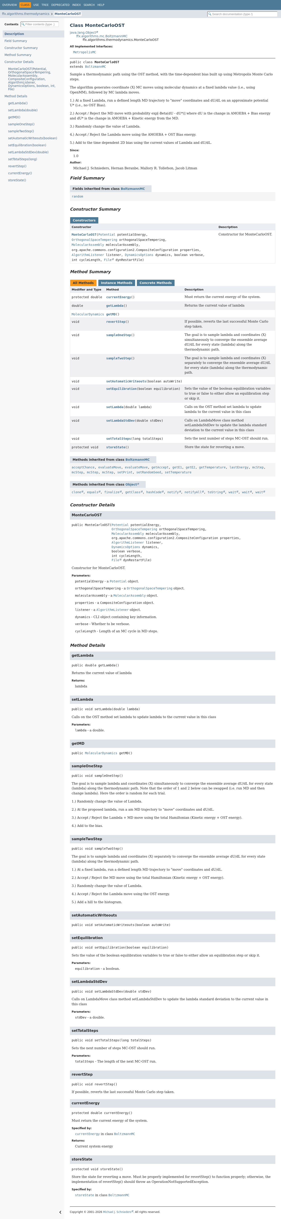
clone (76, 492)
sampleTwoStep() (21, 131)
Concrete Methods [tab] (156, 283)
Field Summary (16, 41)
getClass (132, 492)
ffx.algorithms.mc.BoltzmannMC (101, 36)
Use (36, 5)
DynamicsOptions (139, 255)
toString (215, 492)
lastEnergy (238, 467)
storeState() (17, 180)
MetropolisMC (84, 52)
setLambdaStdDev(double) (28, 152)
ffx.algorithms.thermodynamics (25, 14)
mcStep (258, 467)
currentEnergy (118, 297)
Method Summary (18, 55)
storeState (115, 447)
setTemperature (178, 472)
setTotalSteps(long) (22, 159)
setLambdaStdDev (120, 420)
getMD (111, 314)
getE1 (177, 467)
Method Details (16, 96)
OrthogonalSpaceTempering (94, 240)
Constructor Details (19, 62)
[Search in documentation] (242, 14)
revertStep (115, 321)
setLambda (114, 407)
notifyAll (193, 492)
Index (76, 5)
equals (93, 492)
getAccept (160, 467)
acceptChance (83, 467)
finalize (111, 492)
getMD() (14, 117)
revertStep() (17, 166)
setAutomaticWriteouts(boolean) (32, 138)
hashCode (153, 492)
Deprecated (60, 5)
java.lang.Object (83, 32)
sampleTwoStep (118, 358)
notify (173, 492)
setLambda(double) (22, 110)
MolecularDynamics (88, 314)
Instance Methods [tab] (116, 283)
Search (88, 5)
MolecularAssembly (88, 245)
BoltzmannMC (95, 66)
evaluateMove (109, 467)
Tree (44, 5)
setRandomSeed (148, 472)
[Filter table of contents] (40, 24)
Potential (106, 234)
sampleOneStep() (21, 124)
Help (100, 5)
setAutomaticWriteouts (126, 381)
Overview (9, 5)
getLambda (114, 305)
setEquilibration (121, 389)
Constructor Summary (21, 48)
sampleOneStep (118, 335)
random (77, 196)
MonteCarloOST (68, 14)
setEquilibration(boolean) (27, 145)
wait (232, 492)
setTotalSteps (118, 438)
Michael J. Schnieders (117, 1212)
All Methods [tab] (83, 283)
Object (131, 484)
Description (14, 34)
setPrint (124, 472)
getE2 (190, 467)
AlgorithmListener (88, 255)
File (108, 260)
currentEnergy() (20, 173)
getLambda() (18, 103)
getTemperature (212, 467)
